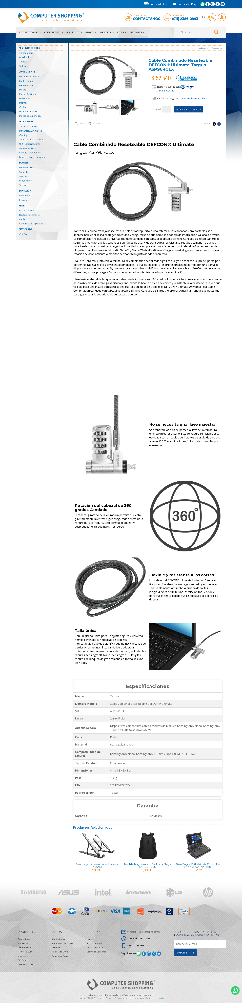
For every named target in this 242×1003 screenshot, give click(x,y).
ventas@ (143, 931)
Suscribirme (185, 952)
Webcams (24, 176)
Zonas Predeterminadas (192, 98)
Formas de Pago (184, 3)
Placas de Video (27, 94)
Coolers (23, 107)
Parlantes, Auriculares (30, 130)
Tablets (23, 61)
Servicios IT (57, 947)
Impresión (107, 32)
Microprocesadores (29, 76)
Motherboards (26, 80)
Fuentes (23, 102)
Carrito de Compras (96, 951)
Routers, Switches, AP (30, 214)
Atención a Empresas (62, 943)
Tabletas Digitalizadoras (31, 139)
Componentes (53, 32)
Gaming (23, 135)
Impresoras (25, 195)
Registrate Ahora (95, 947)
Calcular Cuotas (165, 90)
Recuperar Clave (95, 943)
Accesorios (74, 32)
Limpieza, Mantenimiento (32, 156)
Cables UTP (25, 219)
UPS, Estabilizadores (29, 143)
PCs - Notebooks (30, 32)
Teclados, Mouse (28, 126)
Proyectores (25, 180)
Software (24, 65)
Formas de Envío (157, 4)
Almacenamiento (27, 148)
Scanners (24, 184)
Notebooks (25, 57)
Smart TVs (24, 171)
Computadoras (27, 52)
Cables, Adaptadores (30, 152)
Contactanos (146, 19)
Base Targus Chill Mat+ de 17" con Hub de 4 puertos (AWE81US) (198, 865)
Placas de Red (26, 210)
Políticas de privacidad (155, 998)
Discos (22, 89)
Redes (121, 32)
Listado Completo (26, 964)
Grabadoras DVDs (28, 111)
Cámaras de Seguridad (31, 223)
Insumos (23, 199)
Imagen (90, 32)
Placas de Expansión (30, 115)
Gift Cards (137, 32)
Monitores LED (26, 167)
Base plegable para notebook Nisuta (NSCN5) (96, 865)
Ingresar (90, 939)
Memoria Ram (26, 85)
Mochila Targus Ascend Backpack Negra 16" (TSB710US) (147, 865)
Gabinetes (24, 98)
